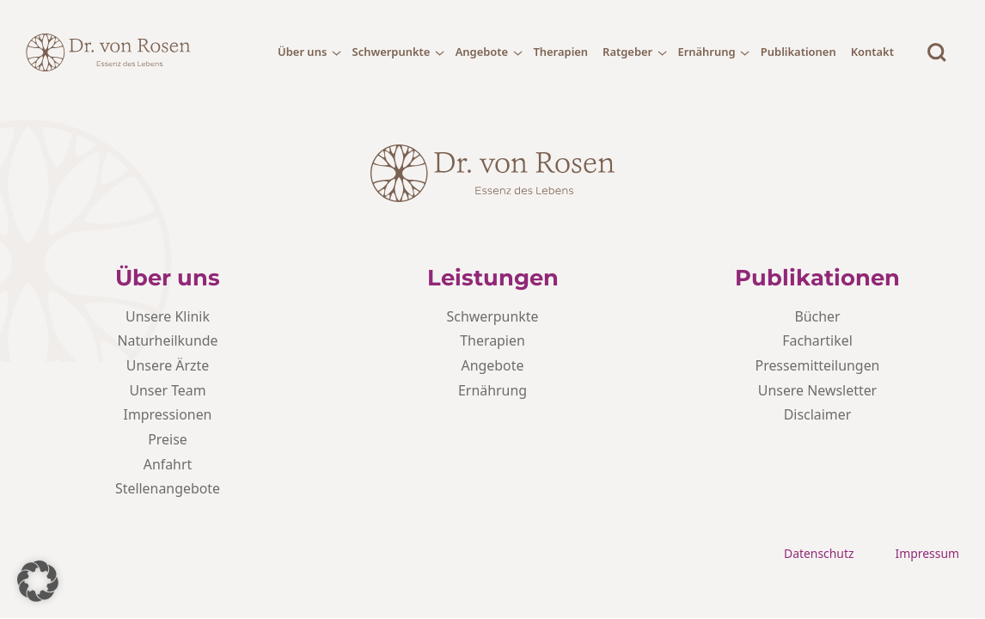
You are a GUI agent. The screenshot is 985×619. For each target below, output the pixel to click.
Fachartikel (817, 340)
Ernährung (706, 51)
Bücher (817, 316)
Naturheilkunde (167, 340)
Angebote (482, 51)
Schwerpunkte (391, 51)
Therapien (560, 51)
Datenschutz (819, 553)
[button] (38, 581)
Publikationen (798, 51)
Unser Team (167, 390)
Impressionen (168, 414)
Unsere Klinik (167, 316)
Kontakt (872, 51)
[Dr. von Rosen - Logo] (108, 53)
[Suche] (936, 52)
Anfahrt (168, 464)
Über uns (302, 51)
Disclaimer (818, 414)
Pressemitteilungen (818, 365)
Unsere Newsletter (817, 390)
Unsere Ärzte (167, 365)
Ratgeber (627, 51)
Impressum (928, 553)
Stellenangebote (167, 488)
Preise (167, 439)
